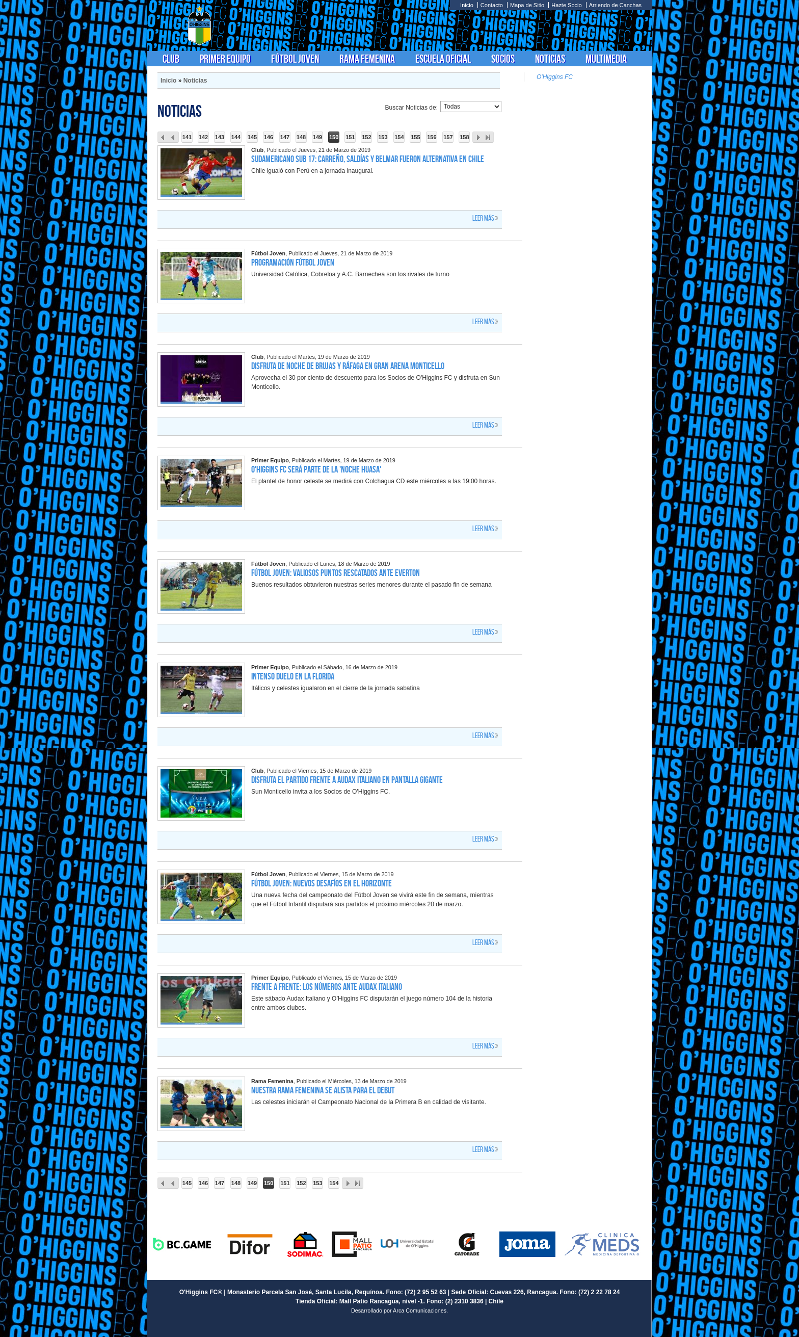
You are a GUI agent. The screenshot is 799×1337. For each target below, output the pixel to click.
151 (350, 137)
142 (203, 137)
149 (317, 137)
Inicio (466, 5)
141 (187, 137)
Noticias (550, 59)
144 (236, 137)
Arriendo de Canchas (615, 5)
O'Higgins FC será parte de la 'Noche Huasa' (316, 469)
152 (366, 137)
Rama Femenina (367, 59)
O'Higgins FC (555, 77)
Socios (503, 59)
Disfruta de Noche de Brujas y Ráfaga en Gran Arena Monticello (347, 366)
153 (382, 137)
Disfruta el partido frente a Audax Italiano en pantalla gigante (347, 780)
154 (399, 137)
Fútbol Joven (295, 59)
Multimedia (606, 59)
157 (447, 137)
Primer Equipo (225, 59)
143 (219, 137)
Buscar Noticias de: (411, 107)
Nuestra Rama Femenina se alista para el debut (322, 1090)
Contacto (492, 5)
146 (268, 137)
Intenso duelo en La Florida (292, 676)
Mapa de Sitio (527, 5)
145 (252, 137)
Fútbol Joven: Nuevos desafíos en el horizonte (321, 883)
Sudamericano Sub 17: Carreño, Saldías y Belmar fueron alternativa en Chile (367, 159)
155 (415, 137)
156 (431, 137)
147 (284, 137)
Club (171, 59)
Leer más (483, 218)
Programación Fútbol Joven (292, 262)
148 (301, 137)
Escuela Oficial (443, 59)
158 (464, 137)
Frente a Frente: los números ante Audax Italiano (326, 987)
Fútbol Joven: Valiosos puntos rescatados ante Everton (335, 573)
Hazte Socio (566, 5)
